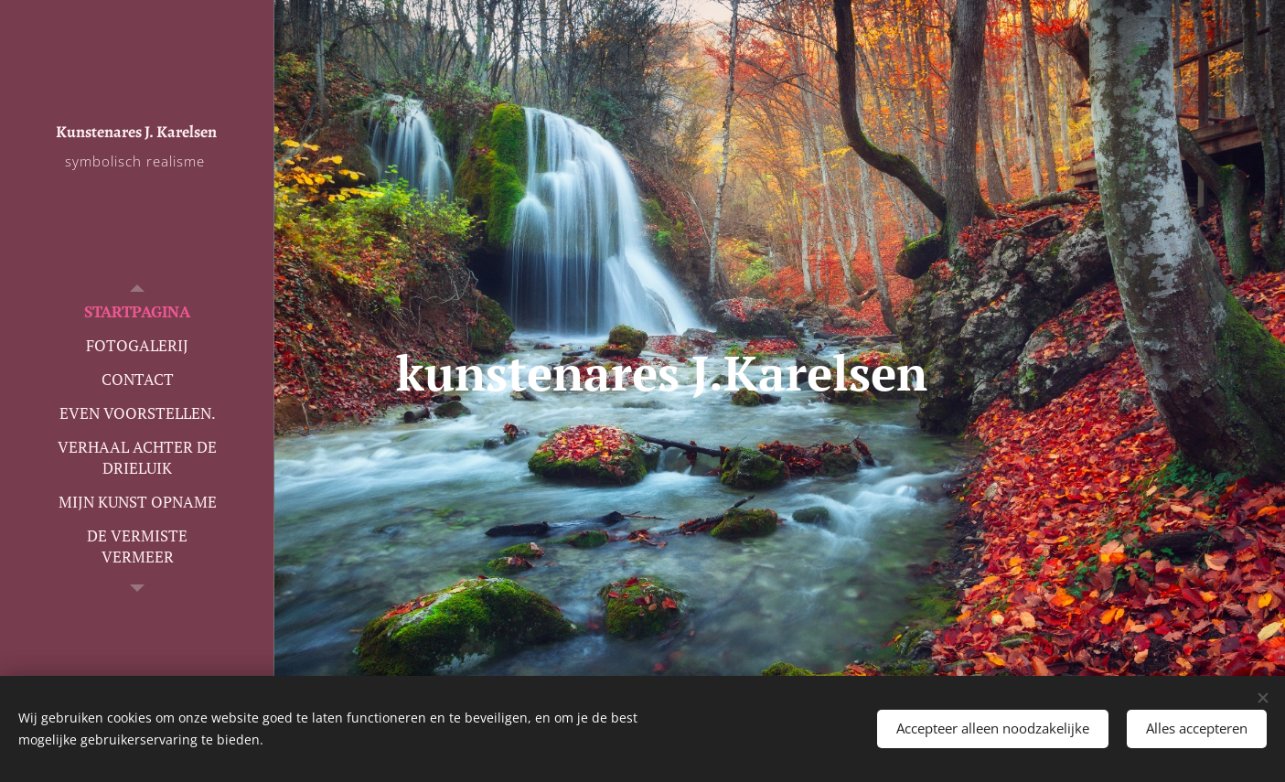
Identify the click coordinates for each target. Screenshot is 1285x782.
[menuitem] (137, 311)
